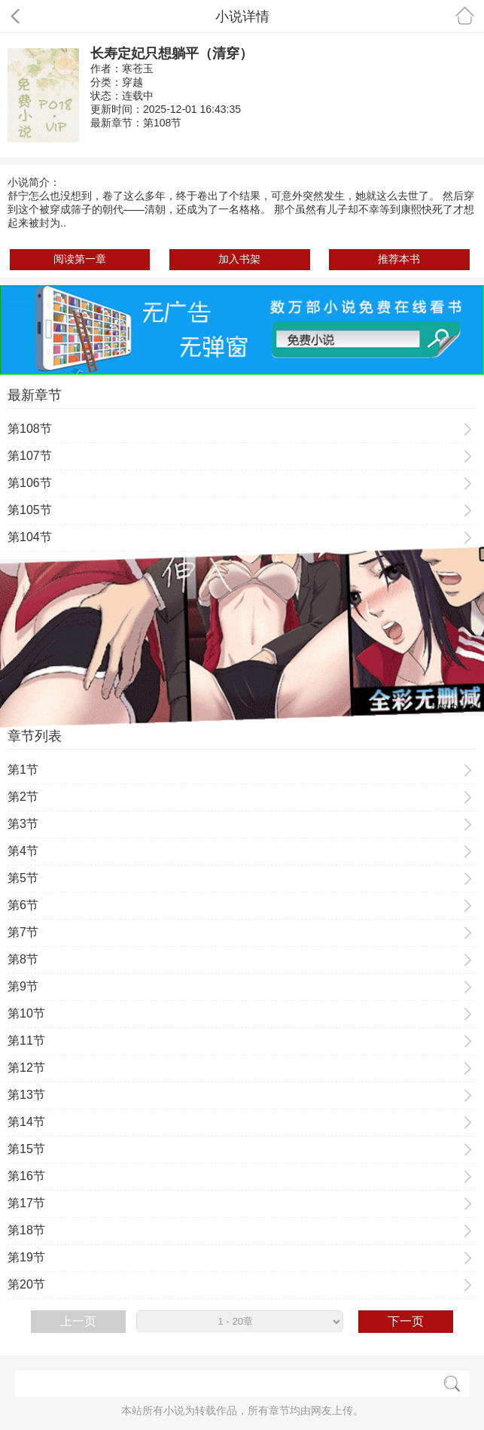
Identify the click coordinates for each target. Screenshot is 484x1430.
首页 (464, 15)
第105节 (30, 510)
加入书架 (239, 259)
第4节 (23, 850)
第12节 (26, 1067)
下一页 (406, 1321)
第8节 (23, 959)
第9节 (23, 986)
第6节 (23, 905)
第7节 (23, 932)
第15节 (26, 1148)
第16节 (26, 1176)
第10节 (26, 1013)
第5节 (23, 878)
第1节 (23, 769)
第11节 (26, 1040)
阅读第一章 (79, 259)
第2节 (23, 796)
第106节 (30, 482)
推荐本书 (399, 259)
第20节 (26, 1284)
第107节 (30, 455)
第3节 (23, 823)
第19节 (26, 1257)
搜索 (452, 1383)
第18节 (26, 1230)
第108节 (162, 123)
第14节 (26, 1121)
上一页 (78, 1321)
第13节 (26, 1094)
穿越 (132, 82)
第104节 (30, 537)
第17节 (26, 1203)
